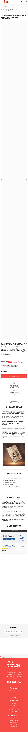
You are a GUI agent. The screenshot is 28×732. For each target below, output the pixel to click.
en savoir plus (5, 357)
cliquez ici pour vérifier (6, 657)
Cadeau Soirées (14, 722)
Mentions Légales (14, 709)
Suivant (26, 179)
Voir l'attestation (9, 539)
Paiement (14, 703)
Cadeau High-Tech (14, 718)
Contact (14, 712)
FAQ (14, 695)
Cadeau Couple (14, 724)
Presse (14, 697)
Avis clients (14, 526)
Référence (3, 341)
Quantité (4, 371)
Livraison (14, 705)
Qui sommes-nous (14, 691)
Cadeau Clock (14, 720)
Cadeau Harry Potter (5, 10)
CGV (14, 707)
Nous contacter (14, 678)
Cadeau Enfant (14, 726)
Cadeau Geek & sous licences (10, 9)
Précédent (1, 179)
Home (2, 9)
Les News (14, 693)
